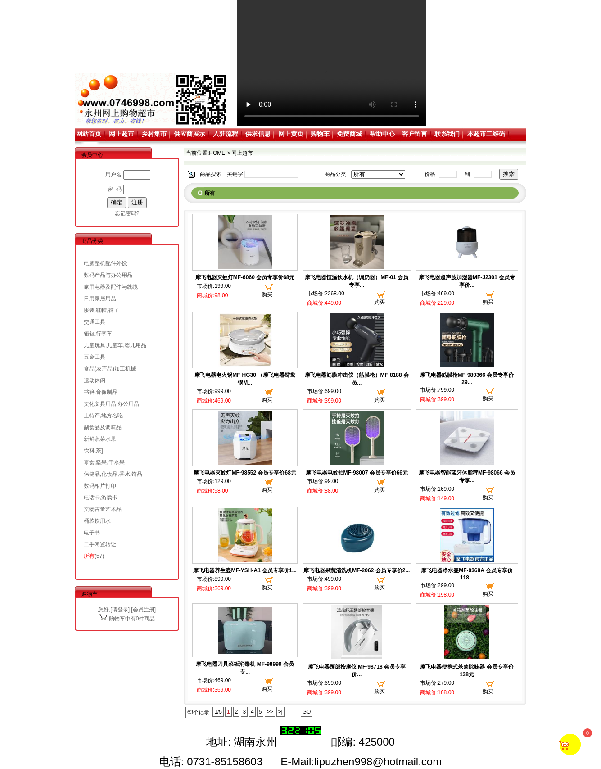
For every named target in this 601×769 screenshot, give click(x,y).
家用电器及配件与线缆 (111, 287)
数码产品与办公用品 (108, 275)
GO (307, 712)
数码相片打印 (100, 486)
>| (280, 712)
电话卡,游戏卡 (100, 497)
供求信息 (258, 133)
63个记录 (198, 712)
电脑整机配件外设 (105, 263)
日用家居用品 (100, 298)
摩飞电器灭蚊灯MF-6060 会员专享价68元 (245, 277)
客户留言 (414, 133)
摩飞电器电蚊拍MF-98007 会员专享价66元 (357, 473)
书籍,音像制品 (100, 392)
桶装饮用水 (97, 521)
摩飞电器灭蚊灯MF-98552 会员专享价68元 (245, 473)
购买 (267, 294)
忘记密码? (127, 213)
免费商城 (349, 133)
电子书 (92, 532)
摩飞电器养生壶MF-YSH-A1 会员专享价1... (244, 570)
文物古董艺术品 (103, 509)
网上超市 (121, 133)
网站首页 (88, 133)
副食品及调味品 (103, 427)
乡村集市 (154, 133)
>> (270, 712)
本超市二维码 (486, 133)
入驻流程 (225, 133)
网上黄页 (290, 133)
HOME (217, 153)
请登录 (120, 609)
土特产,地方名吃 (103, 415)
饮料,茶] (93, 451)
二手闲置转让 (100, 544)
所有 (89, 556)
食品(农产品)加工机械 (110, 369)
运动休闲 (94, 380)
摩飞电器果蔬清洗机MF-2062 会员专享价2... (356, 570)
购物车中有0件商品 (127, 618)
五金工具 (94, 357)
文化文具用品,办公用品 (111, 404)
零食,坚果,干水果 (104, 462)
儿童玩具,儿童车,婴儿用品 (115, 345)
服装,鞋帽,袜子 (101, 310)
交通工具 (94, 322)
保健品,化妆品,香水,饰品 (113, 474)
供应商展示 (189, 133)
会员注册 (143, 609)
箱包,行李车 (98, 333)
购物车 (320, 133)
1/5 (218, 712)
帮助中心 (382, 133)
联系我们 (447, 133)
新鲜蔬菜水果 (100, 439)
